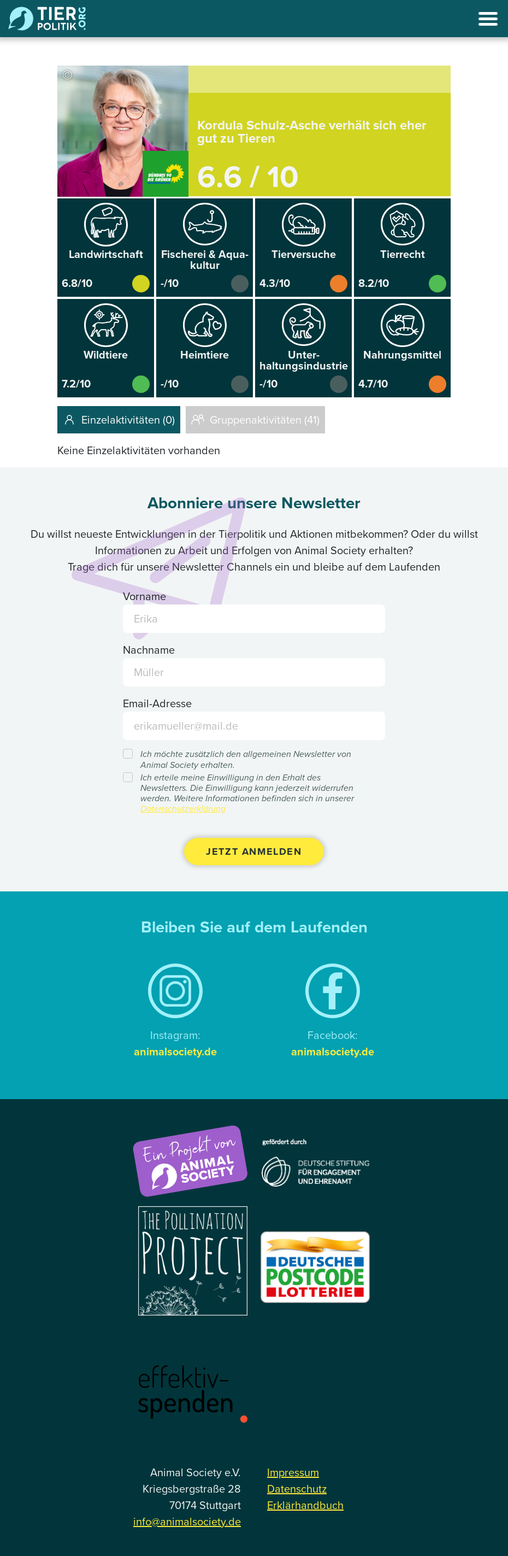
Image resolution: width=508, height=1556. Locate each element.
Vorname (144, 596)
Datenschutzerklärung (183, 808)
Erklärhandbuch (305, 1505)
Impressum (293, 1472)
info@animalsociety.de (187, 1521)
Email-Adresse (157, 703)
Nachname (149, 650)
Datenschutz (297, 1489)
